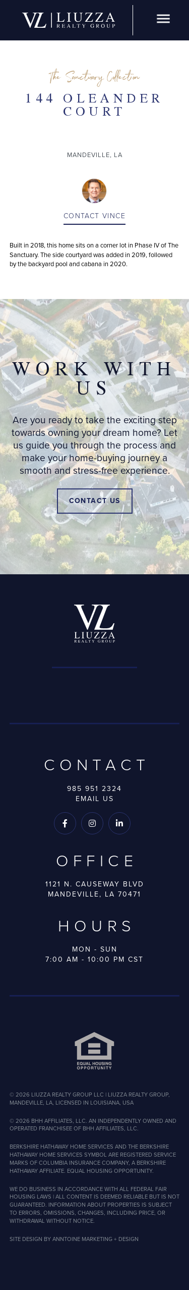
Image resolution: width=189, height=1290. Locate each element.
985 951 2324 (94, 788)
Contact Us (94, 500)
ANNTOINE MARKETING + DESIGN (95, 1239)
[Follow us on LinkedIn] (119, 823)
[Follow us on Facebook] (65, 823)
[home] (69, 20)
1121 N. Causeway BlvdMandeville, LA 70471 (94, 889)
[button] (163, 20)
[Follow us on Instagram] (92, 823)
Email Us (95, 798)
